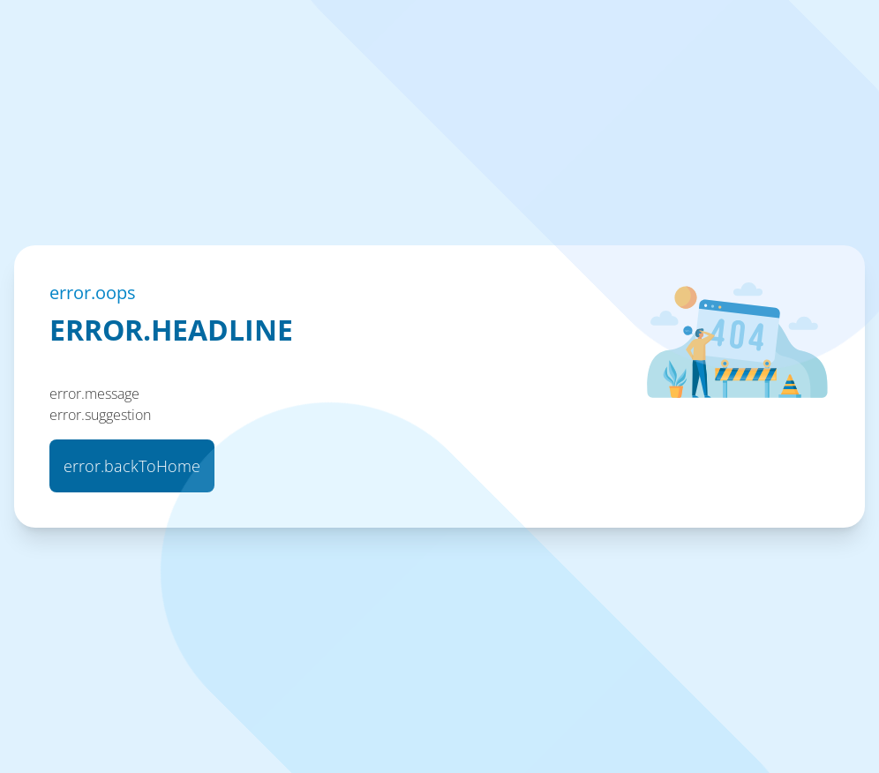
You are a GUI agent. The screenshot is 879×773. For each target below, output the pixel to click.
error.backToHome (132, 466)
